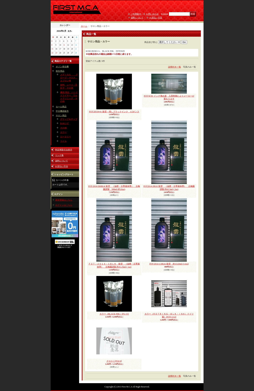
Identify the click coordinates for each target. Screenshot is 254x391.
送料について (137, 17)
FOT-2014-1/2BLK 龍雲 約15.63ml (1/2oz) (169, 264)
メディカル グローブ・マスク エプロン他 (69, 77)
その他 (63, 128)
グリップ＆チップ (68, 119)
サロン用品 (61, 115)
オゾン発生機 (62, 66)
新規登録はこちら (63, 200)
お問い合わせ (152, 14)
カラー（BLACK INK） (114, 314)
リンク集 (59, 155)
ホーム (84, 26)
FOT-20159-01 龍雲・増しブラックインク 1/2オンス (114, 111)
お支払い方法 (155, 17)
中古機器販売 (62, 111)
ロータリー (65, 136)
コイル (63, 141)
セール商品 (61, 106)
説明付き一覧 (174, 67)
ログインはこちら (63, 205)
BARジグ (64, 123)
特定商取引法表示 (63, 149)
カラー (63, 132)
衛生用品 (60, 71)
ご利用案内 (135, 14)
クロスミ (114, 361)
